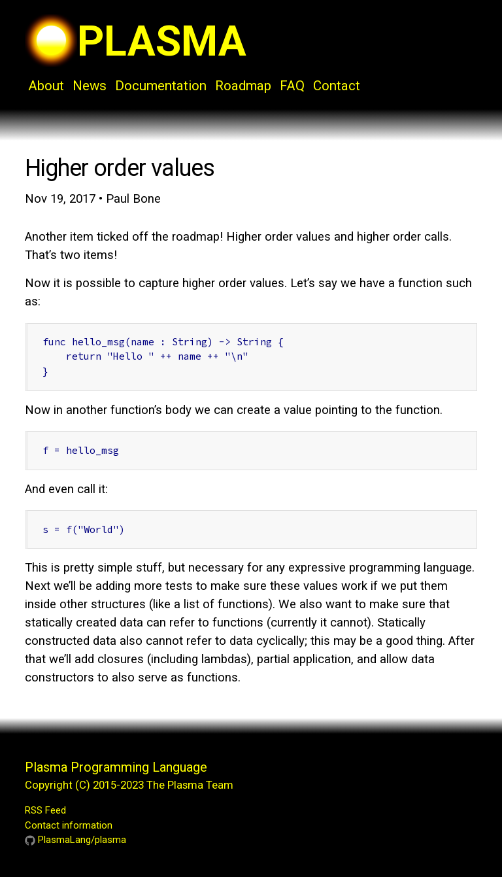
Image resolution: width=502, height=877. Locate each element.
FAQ (292, 86)
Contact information (68, 825)
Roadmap (243, 86)
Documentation (161, 86)
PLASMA (135, 41)
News (90, 86)
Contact (336, 86)
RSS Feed (45, 810)
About (46, 86)
